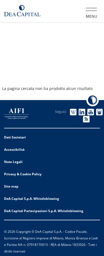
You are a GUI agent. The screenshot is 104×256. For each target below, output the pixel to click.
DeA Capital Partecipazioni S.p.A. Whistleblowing (43, 211)
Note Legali (13, 161)
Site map (11, 186)
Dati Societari (15, 137)
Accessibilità (14, 149)
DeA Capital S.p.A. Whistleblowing (31, 198)
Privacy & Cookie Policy (23, 174)
